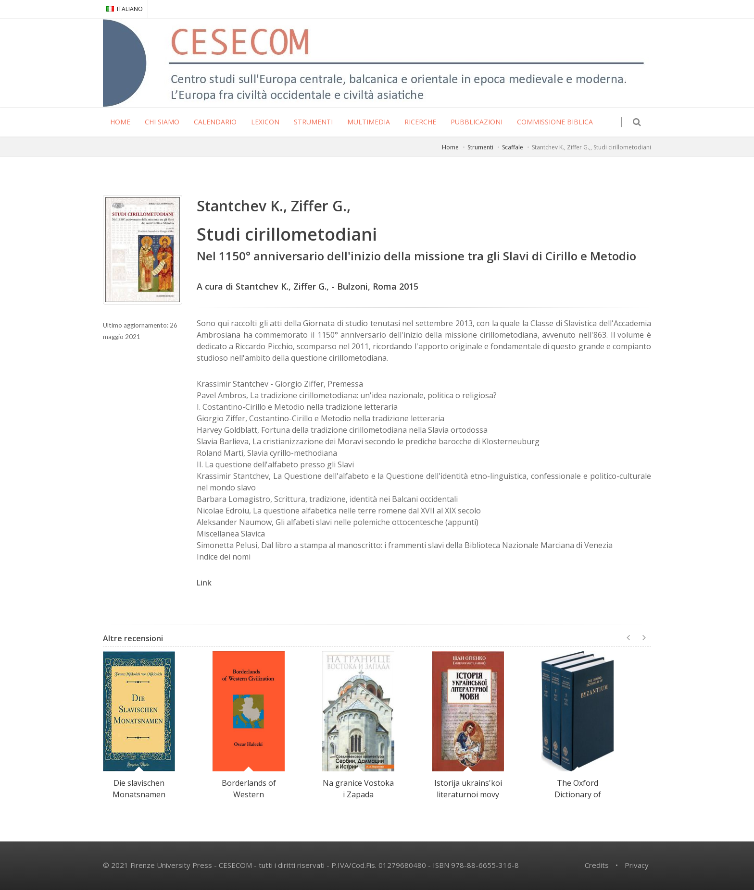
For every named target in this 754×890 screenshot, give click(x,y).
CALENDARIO (215, 121)
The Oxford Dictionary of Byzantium (577, 794)
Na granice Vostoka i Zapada (358, 789)
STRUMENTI (313, 121)
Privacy (637, 865)
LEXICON (265, 121)
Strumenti (480, 147)
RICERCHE (420, 121)
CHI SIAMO (162, 121)
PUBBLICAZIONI (477, 121)
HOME (120, 121)
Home (450, 147)
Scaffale (512, 147)
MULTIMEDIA (368, 121)
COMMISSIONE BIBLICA (555, 121)
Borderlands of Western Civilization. (249, 794)
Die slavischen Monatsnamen (139, 789)
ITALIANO (124, 9)
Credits (597, 865)
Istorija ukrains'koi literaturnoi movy (468, 789)
